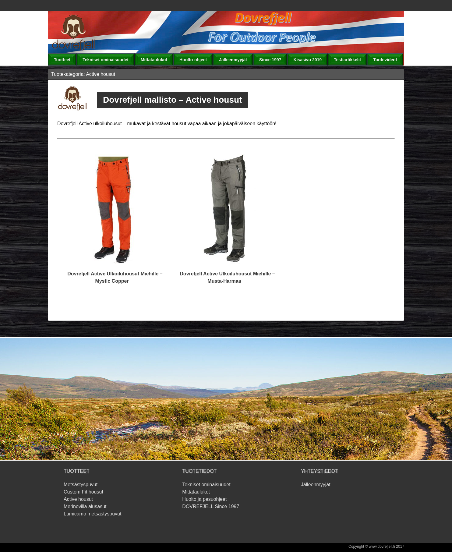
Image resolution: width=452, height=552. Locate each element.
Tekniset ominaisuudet (206, 484)
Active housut (78, 499)
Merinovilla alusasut (85, 506)
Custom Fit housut (83, 491)
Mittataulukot (196, 491)
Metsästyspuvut (80, 484)
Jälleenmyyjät (315, 484)
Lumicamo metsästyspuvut (92, 513)
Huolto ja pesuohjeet (204, 499)
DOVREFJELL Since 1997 (210, 506)
